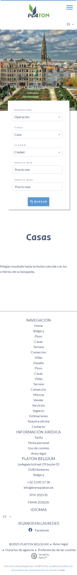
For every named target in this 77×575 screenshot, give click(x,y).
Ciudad (20, 145)
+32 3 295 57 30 (38, 482)
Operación (23, 110)
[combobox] (37, 117)
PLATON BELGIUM (38, 458)
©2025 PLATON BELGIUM (29, 544)
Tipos (19, 127)
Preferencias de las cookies (57, 550)
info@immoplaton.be (38, 487)
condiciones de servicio (41, 570)
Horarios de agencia (19, 550)
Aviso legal (60, 544)
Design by (39, 556)
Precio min (24, 162)
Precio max (24, 180)
